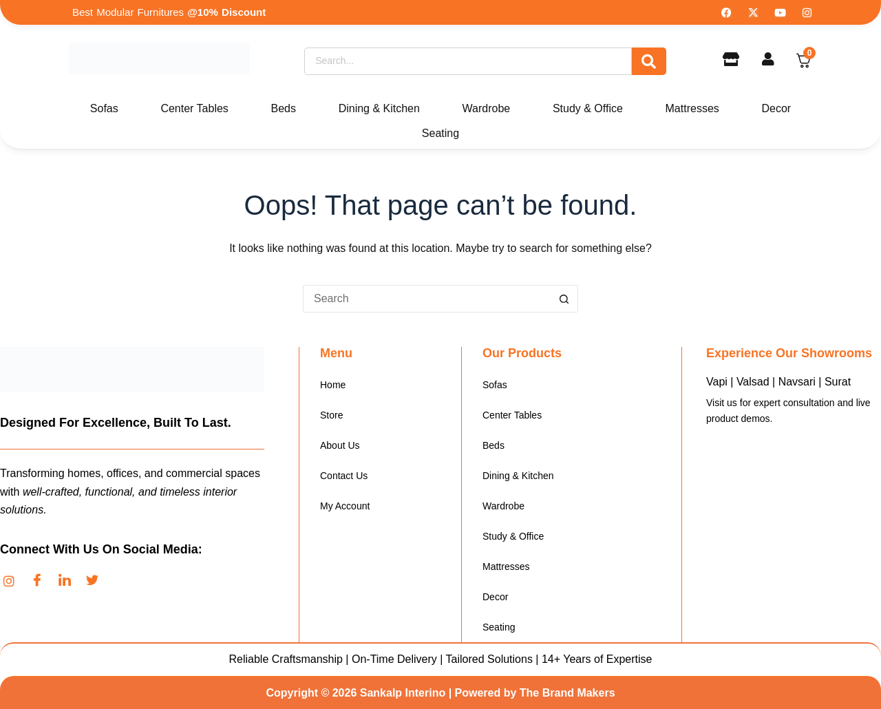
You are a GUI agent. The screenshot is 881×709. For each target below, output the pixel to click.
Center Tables (194, 108)
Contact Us (344, 475)
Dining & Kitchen (379, 108)
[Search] (468, 61)
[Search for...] (427, 299)
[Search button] (564, 299)
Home (333, 384)
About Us (340, 445)
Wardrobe (487, 108)
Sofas (104, 108)
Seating (440, 133)
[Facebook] (41, 581)
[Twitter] (96, 581)
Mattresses (692, 108)
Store (331, 415)
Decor (776, 108)
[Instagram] (13, 581)
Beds (283, 108)
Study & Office (588, 108)
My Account (345, 505)
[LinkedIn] (69, 581)
